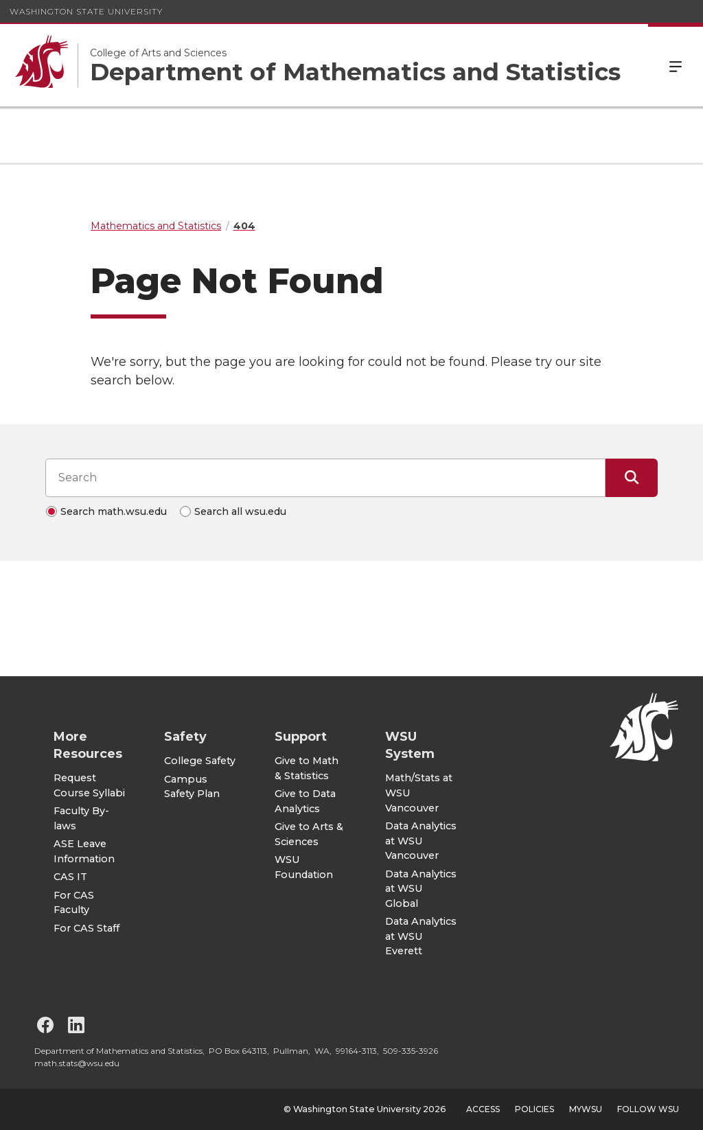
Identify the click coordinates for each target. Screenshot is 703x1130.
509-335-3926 (410, 1051)
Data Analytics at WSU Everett (421, 936)
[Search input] (325, 478)
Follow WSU (648, 1109)
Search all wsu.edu (240, 511)
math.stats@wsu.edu (76, 1063)
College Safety (199, 760)
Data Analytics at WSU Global (421, 889)
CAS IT (70, 876)
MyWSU (585, 1109)
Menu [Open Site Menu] (675, 65)
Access (483, 1109)
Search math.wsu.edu (113, 511)
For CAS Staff (86, 928)
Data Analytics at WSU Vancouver (421, 841)
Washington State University (86, 11)
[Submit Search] (632, 478)
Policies (534, 1109)
